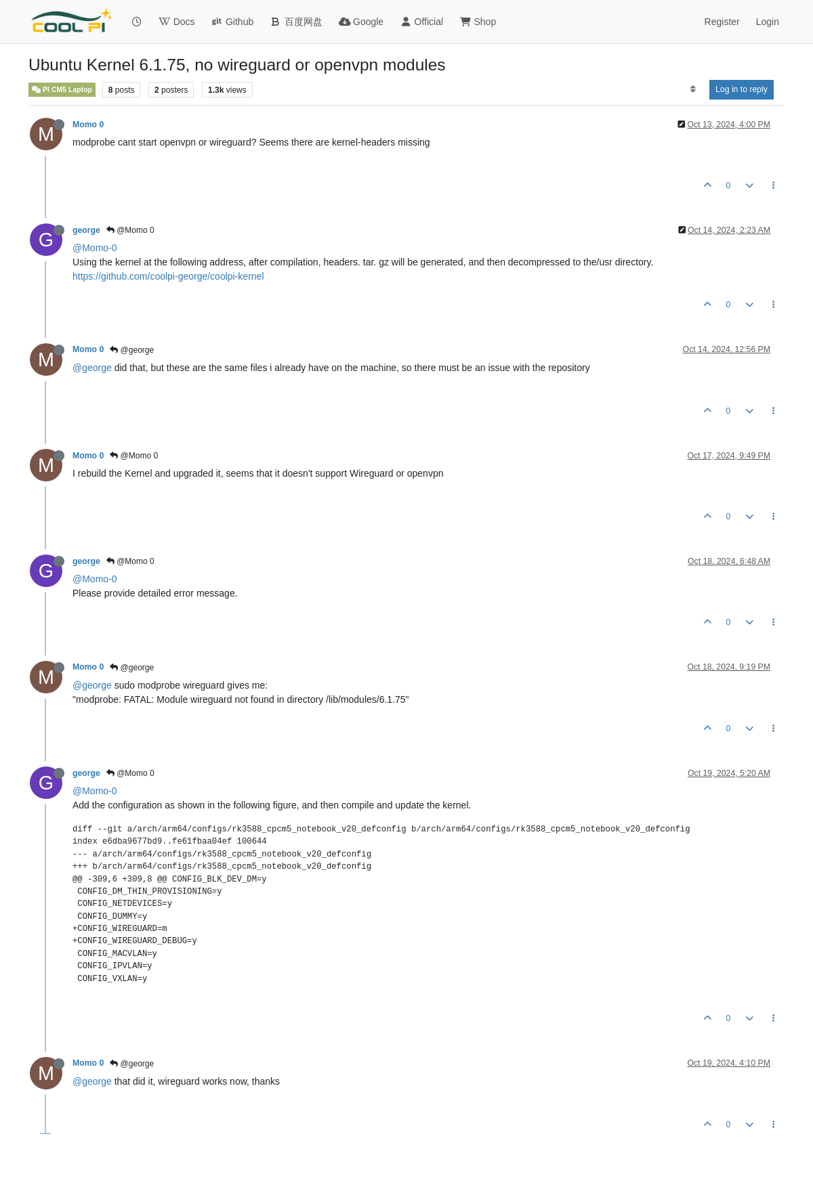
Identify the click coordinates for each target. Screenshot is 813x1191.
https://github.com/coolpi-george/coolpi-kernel (168, 276)
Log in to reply (741, 89)
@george (132, 350)
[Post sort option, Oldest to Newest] (693, 89)
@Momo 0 (130, 230)
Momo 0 (88, 124)
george (86, 230)
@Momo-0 (94, 247)
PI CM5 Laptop (62, 89)
